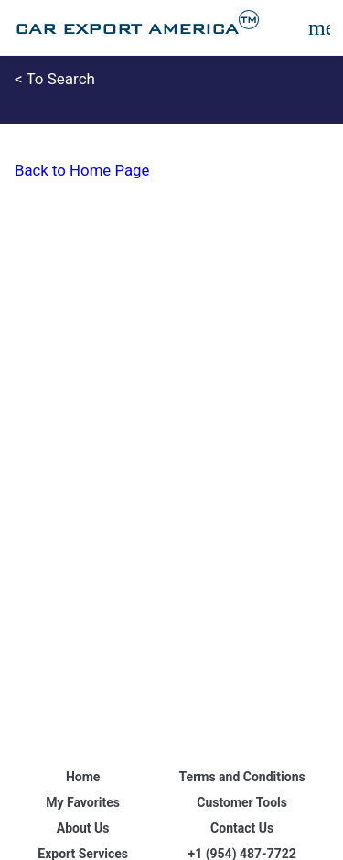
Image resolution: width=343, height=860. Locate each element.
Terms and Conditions (242, 776)
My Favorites (83, 802)
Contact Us (241, 828)
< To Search (55, 79)
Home (83, 776)
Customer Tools (242, 802)
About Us (83, 828)
